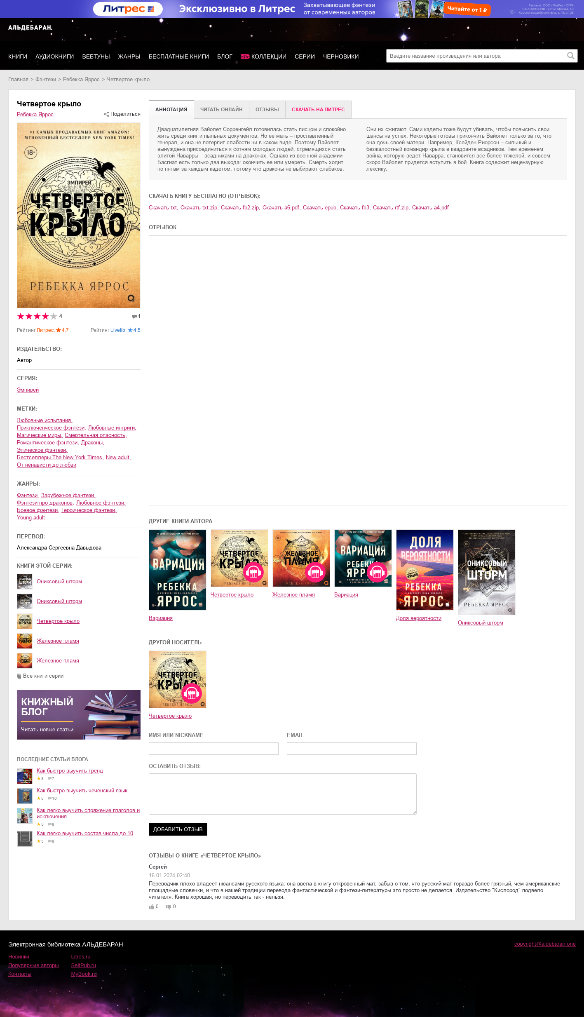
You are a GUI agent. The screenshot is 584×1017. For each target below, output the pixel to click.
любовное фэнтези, (101, 503)
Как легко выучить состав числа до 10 (85, 833)
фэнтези (45, 79)
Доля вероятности (418, 618)
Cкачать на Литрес (318, 110)
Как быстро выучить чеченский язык (82, 790)
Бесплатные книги (179, 56)
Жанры (129, 56)
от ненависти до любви (46, 465)
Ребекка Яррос (81, 79)
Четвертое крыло (58, 621)
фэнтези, (28, 495)
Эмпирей (28, 390)
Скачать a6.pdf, (282, 207)
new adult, (118, 457)
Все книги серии (43, 676)
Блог (224, 56)
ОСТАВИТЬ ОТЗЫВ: (175, 766)
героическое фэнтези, (89, 510)
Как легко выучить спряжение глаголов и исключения (88, 813)
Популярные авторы (33, 965)
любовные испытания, (45, 420)
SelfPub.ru (83, 965)
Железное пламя (58, 641)
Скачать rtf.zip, (391, 207)
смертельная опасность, (96, 435)
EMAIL (295, 735)
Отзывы (267, 110)
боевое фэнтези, (38, 510)
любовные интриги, (112, 428)
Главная (18, 79)
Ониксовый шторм (59, 581)
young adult (31, 517)
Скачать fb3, (355, 207)
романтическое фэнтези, (48, 442)
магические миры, (40, 435)
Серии (305, 56)
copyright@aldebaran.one (545, 944)
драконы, (92, 442)
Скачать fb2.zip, (240, 207)
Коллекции (268, 56)
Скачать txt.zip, (200, 207)
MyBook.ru (84, 974)
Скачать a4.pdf (430, 207)
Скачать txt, (163, 207)
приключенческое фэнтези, (51, 428)
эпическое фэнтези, (42, 450)
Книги (17, 56)
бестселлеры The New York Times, (60, 457)
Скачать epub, (320, 207)
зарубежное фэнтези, (68, 495)
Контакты (19, 974)
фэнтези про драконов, (45, 503)
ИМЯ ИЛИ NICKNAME (176, 735)
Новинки (18, 957)
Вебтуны (96, 56)
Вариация (161, 618)
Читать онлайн (221, 110)
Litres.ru (81, 957)
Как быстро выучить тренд (70, 771)
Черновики (341, 56)
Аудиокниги (54, 56)
